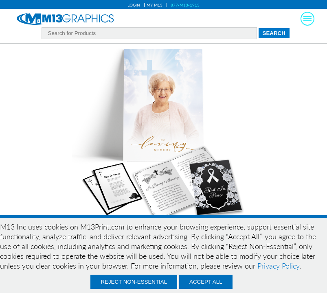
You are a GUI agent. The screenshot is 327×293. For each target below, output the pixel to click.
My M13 (154, 5)
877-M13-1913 (185, 5)
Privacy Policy (278, 265)
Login (133, 5)
